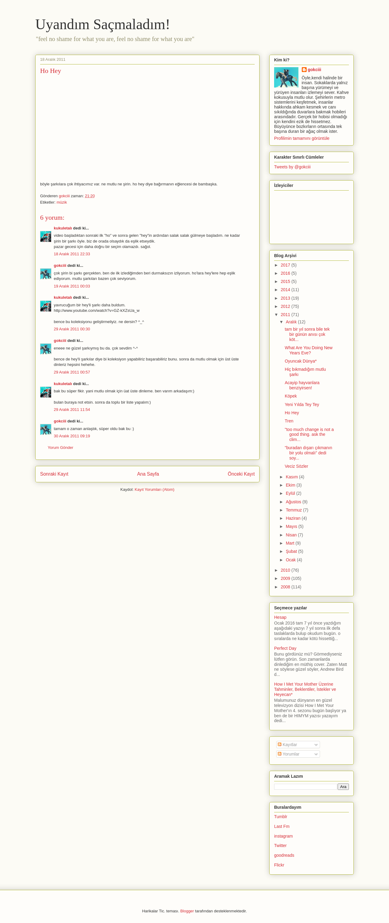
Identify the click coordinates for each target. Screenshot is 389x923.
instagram (283, 836)
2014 (286, 289)
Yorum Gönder (60, 447)
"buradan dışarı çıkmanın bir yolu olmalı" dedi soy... (308, 452)
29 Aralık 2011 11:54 (72, 409)
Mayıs (292, 526)
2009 (286, 578)
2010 (286, 570)
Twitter (280, 845)
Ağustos (294, 501)
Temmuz (294, 510)
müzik (62, 202)
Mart (290, 543)
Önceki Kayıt (241, 474)
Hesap (280, 617)
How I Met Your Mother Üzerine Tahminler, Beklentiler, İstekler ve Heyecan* (305, 689)
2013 (286, 298)
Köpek (291, 396)
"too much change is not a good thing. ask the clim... (309, 434)
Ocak (291, 559)
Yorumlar (288, 754)
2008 (286, 586)
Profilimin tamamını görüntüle (301, 138)
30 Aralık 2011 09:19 (72, 436)
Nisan (292, 534)
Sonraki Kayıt (54, 474)
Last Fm (282, 826)
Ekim (291, 485)
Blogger (187, 911)
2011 (286, 314)
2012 (286, 306)
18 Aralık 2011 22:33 (72, 254)
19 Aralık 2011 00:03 (72, 286)
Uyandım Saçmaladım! (102, 24)
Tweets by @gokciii (292, 166)
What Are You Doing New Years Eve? (308, 350)
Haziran (293, 518)
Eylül (291, 493)
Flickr (279, 865)
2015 (286, 281)
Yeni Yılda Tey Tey (302, 404)
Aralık (292, 321)
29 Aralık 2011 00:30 (72, 329)
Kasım (292, 476)
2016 (286, 273)
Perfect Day (285, 648)
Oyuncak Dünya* (301, 361)
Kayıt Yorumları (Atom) (154, 489)
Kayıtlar (287, 744)
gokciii (60, 265)
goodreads (284, 855)
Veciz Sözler (296, 466)
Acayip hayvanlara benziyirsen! (302, 385)
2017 (286, 265)
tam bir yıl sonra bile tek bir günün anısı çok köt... (307, 334)
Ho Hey (292, 412)
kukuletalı (63, 228)
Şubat (292, 551)
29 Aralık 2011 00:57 (72, 372)
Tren (289, 420)
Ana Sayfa (148, 474)
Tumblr (280, 816)
